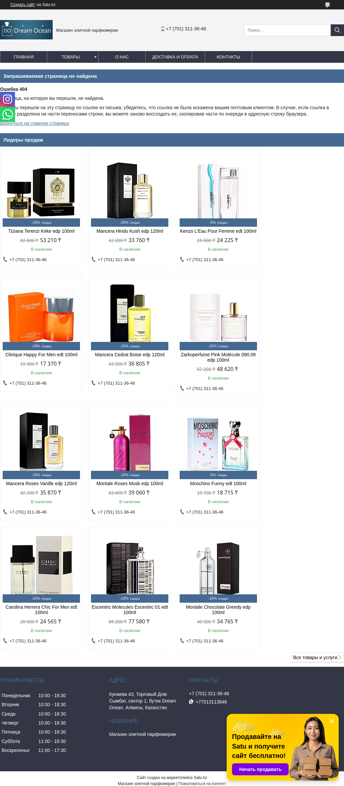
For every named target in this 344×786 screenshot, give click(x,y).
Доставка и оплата (175, 56)
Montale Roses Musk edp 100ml (303, 360)
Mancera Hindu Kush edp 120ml (128, 231)
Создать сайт (22, 4)
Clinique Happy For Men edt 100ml (303, 231)
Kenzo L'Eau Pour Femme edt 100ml (215, 233)
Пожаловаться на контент (202, 665)
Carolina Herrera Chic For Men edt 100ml (128, 491)
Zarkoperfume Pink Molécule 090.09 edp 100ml (128, 362)
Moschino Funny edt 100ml (41, 489)
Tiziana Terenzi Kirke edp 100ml (41, 231)
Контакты (228, 56)
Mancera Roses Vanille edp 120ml (215, 360)
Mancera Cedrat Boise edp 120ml (41, 360)
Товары (71, 56)
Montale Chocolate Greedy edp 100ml (303, 491)
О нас (122, 56)
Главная (24, 56)
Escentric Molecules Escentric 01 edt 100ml (216, 491)
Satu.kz (200, 659)
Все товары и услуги (315, 539)
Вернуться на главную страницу (34, 123)
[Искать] (337, 30)
